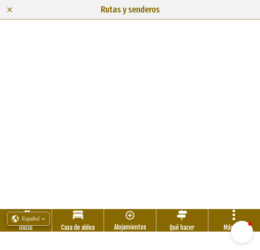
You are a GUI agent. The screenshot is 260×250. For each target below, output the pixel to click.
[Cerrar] (10, 10)
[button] (242, 232)
